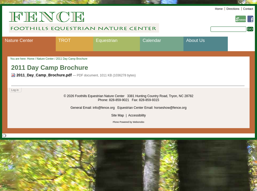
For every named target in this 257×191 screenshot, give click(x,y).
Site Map (117, 115)
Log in (15, 90)
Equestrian (106, 40)
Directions (232, 8)
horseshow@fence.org (170, 108)
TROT (64, 40)
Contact (248, 8)
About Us (195, 40)
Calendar (152, 40)
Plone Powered (121, 122)
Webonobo (138, 122)
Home (219, 8)
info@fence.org (104, 108)
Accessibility (137, 115)
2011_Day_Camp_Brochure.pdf (42, 75)
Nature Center (19, 40)
